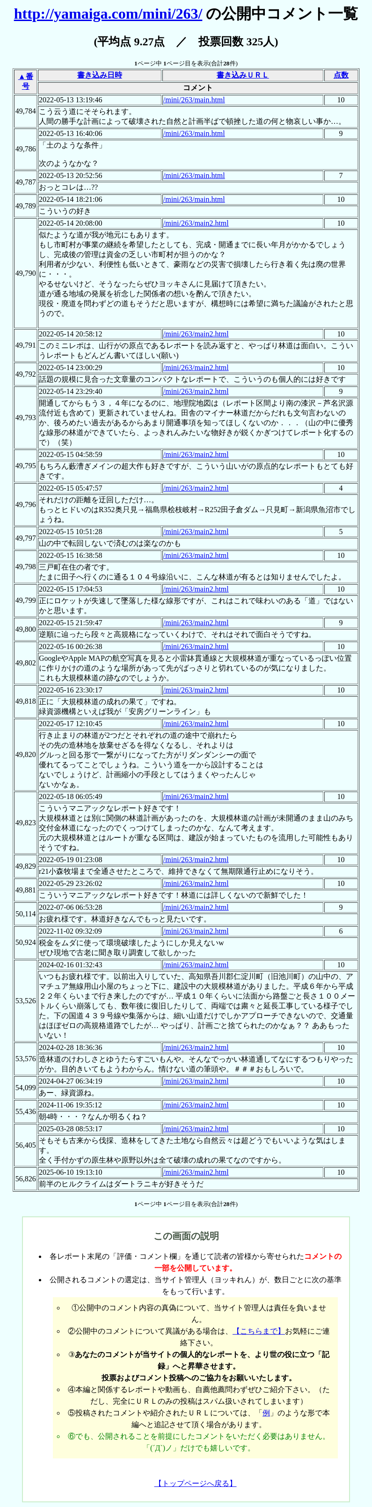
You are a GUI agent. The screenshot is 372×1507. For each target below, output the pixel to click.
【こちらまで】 (259, 1331)
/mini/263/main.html (194, 100)
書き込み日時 (99, 75)
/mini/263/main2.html (196, 223)
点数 (341, 75)
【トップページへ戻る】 (195, 1483)
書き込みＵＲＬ (243, 75)
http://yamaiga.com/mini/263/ (108, 13)
